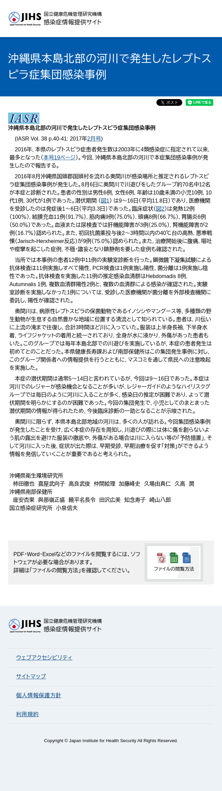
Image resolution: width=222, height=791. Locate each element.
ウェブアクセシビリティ (44, 658)
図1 (105, 201)
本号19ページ (59, 157)
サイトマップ (31, 676)
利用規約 (27, 714)
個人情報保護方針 (38, 695)
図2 (160, 209)
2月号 (94, 139)
